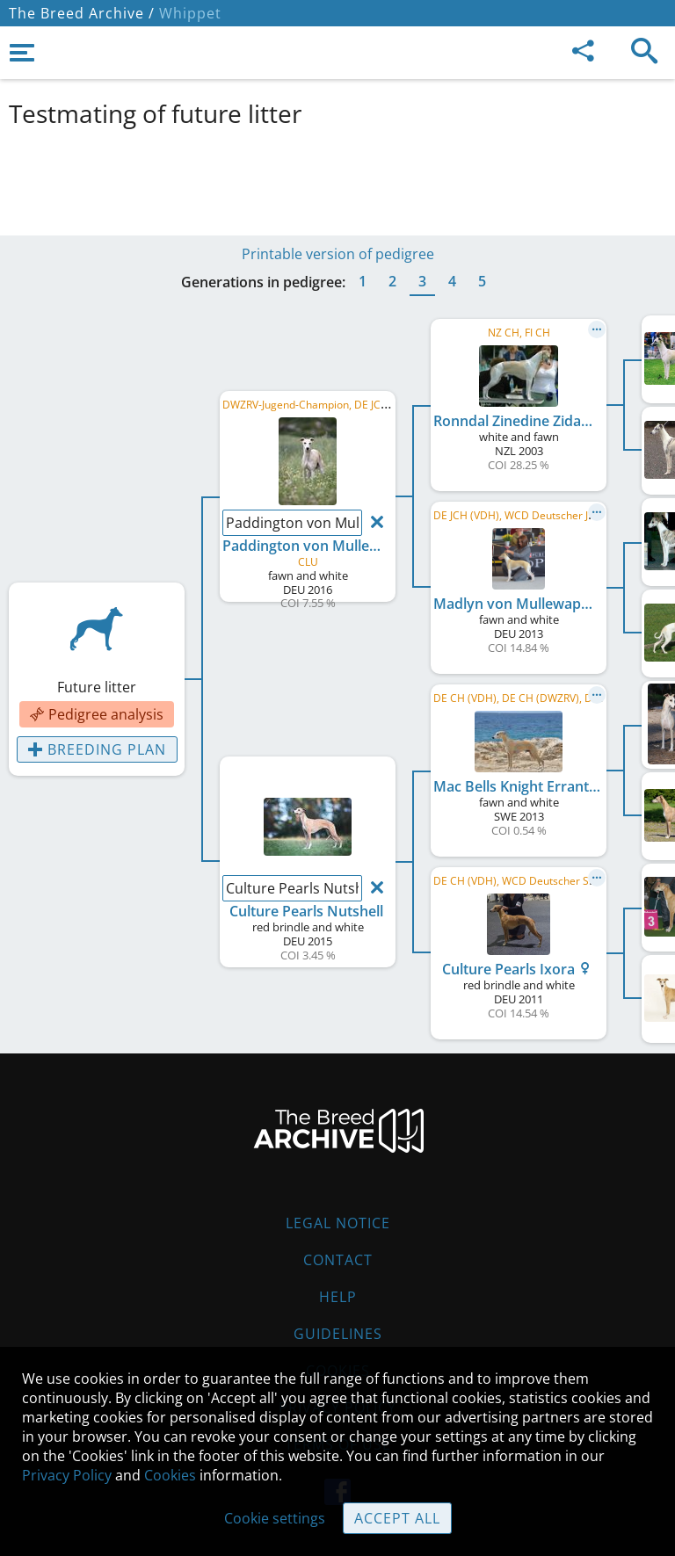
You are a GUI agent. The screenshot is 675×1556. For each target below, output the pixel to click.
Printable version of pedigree (338, 254)
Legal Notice (338, 1223)
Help (338, 1296)
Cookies (170, 1475)
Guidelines (338, 1333)
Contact (338, 1260)
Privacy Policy (67, 1475)
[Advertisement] (337, 178)
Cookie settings (274, 1518)
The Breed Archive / (82, 13)
